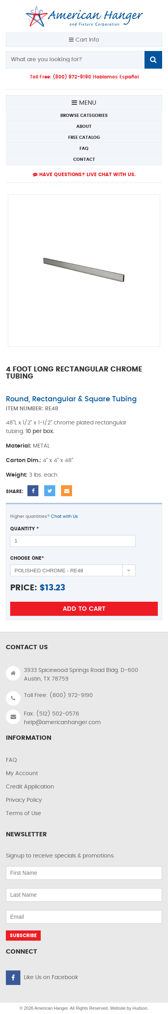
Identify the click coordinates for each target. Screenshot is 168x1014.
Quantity (24, 528)
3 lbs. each (43, 475)
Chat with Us (64, 516)
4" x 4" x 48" (58, 460)
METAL (41, 446)
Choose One (27, 558)
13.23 (55, 588)
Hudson (139, 1008)
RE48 (51, 408)
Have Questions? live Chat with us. (84, 174)
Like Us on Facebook (51, 977)
